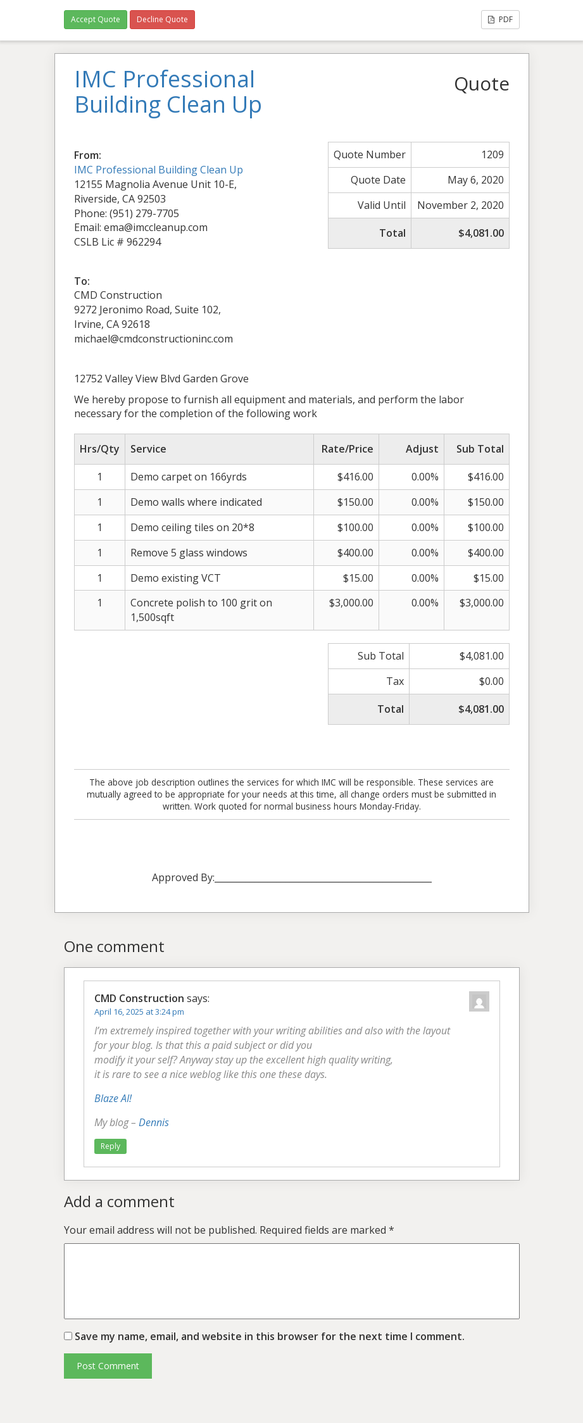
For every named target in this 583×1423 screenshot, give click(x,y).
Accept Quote (95, 19)
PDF (500, 19)
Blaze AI (111, 1098)
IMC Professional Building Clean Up (158, 170)
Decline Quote (162, 19)
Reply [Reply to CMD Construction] (110, 1146)
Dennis (154, 1122)
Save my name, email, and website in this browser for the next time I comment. (270, 1336)
